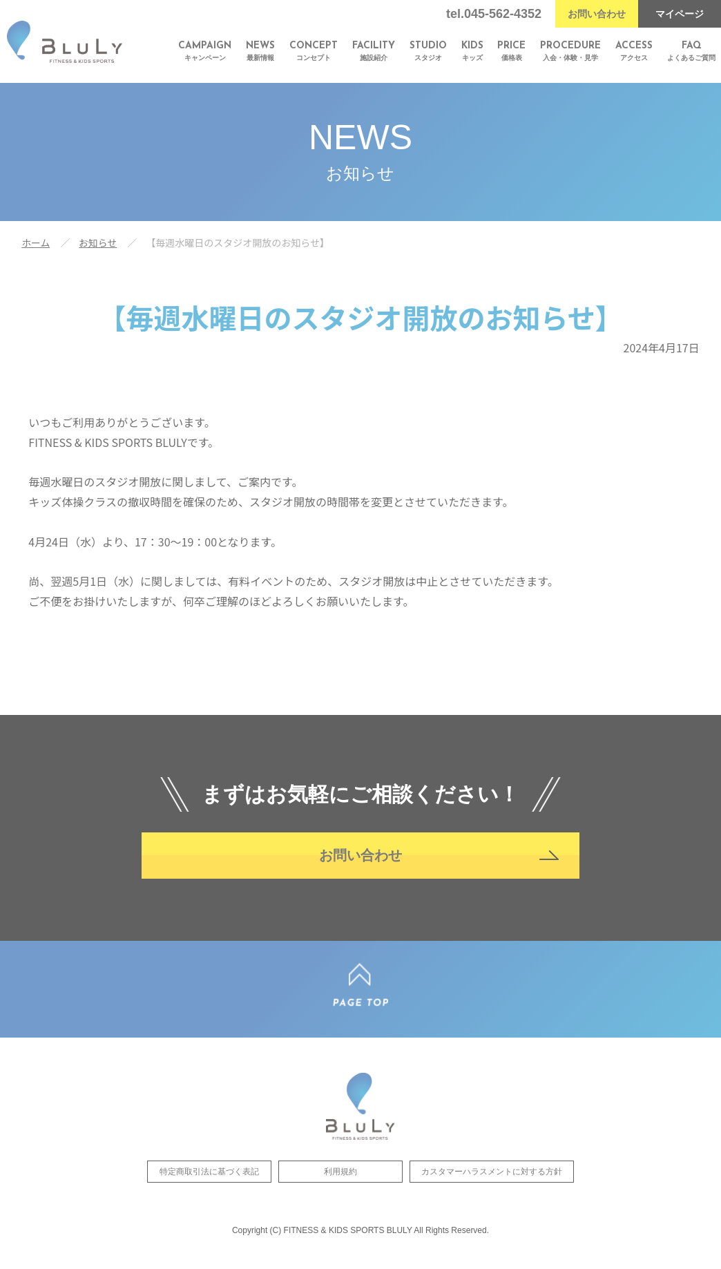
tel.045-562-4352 (493, 14)
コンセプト (313, 51)
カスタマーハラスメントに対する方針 (491, 1180)
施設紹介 (373, 51)
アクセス (634, 51)
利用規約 (340, 1180)
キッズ (472, 51)
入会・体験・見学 (570, 51)
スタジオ (428, 51)
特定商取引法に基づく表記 (209, 1180)
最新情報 (260, 51)
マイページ (679, 13)
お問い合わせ (597, 13)
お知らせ (98, 242)
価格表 (511, 51)
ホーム (35, 242)
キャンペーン (204, 51)
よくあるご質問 (691, 51)
